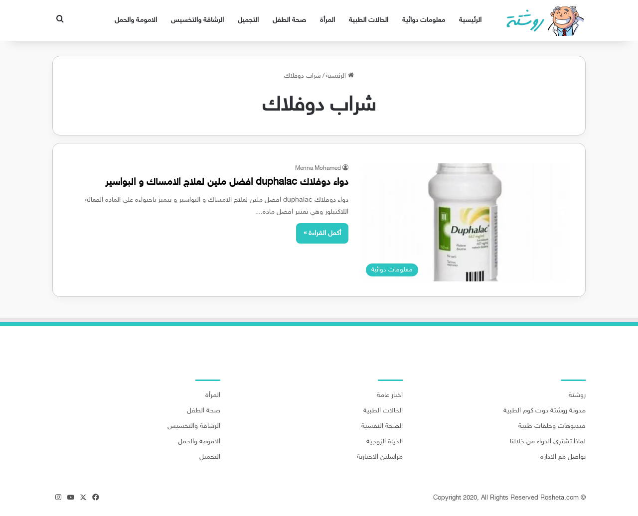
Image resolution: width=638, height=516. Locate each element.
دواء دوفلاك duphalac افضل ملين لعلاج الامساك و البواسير (226, 182)
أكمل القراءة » (322, 233)
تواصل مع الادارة (563, 457)
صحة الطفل (289, 20)
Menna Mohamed (318, 168)
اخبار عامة (390, 395)
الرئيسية (470, 20)
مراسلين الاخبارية (380, 457)
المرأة (327, 20)
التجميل (248, 20)
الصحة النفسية (382, 426)
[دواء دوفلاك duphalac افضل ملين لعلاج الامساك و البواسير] (465, 222)
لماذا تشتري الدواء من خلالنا (548, 442)
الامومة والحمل (136, 20)
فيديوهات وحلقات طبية (552, 426)
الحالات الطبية (368, 20)
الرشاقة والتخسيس (197, 20)
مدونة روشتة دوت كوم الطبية (544, 411)
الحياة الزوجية (384, 442)
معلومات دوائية (423, 20)
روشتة (577, 395)
